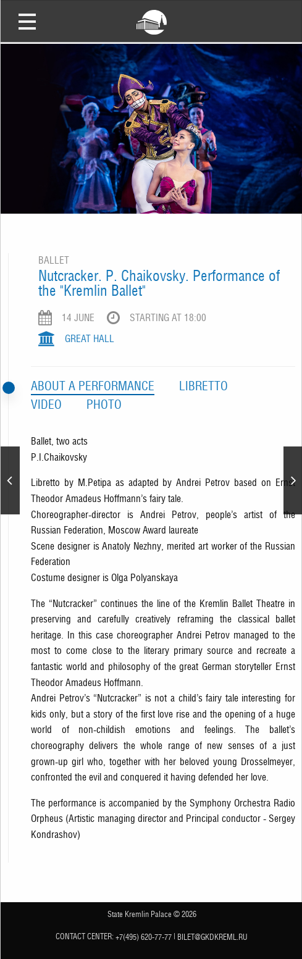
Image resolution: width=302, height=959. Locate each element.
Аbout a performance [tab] (92, 386)
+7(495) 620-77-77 (143, 936)
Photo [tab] (104, 404)
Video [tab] (46, 404)
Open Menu (27, 21)
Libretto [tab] (203, 386)
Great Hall (89, 339)
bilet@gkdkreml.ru (212, 936)
